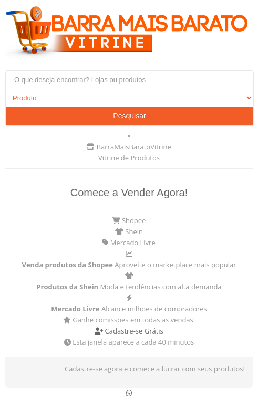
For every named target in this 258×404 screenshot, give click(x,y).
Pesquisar (129, 116)
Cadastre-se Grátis (129, 331)
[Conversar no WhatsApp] (129, 393)
